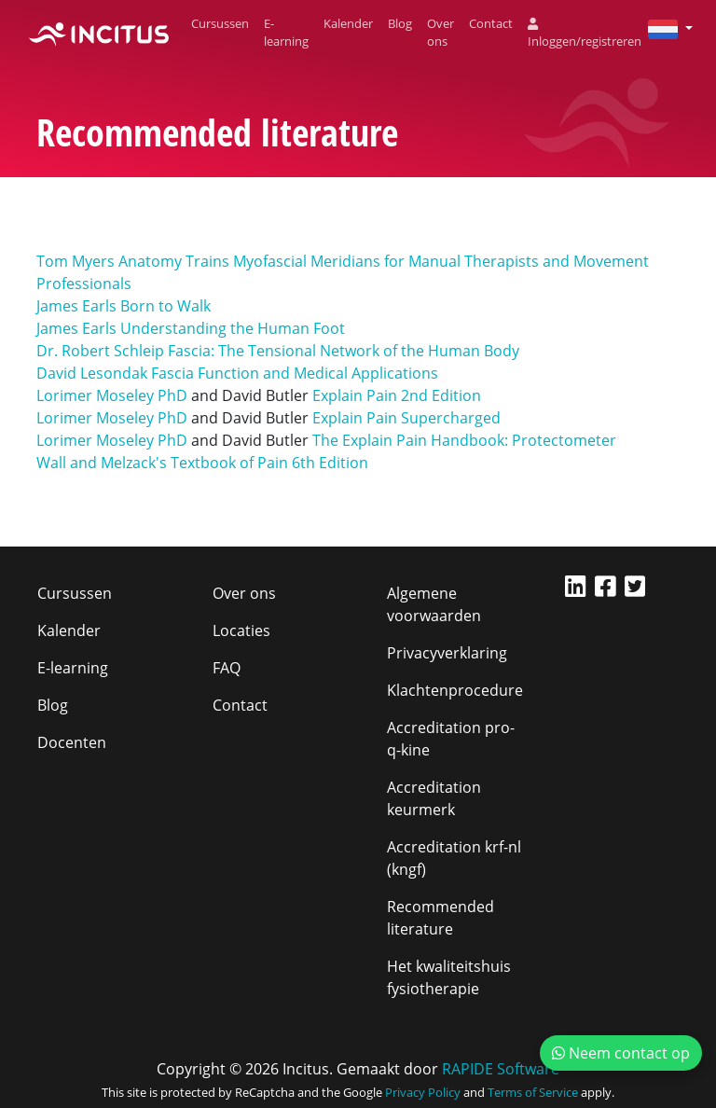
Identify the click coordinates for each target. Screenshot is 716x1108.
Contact (491, 23)
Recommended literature (440, 917)
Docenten (71, 742)
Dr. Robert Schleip (100, 350)
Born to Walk (165, 306)
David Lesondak (91, 373)
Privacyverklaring (447, 653)
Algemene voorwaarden (434, 604)
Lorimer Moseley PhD (111, 395)
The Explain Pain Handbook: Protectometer (464, 440)
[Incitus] (99, 32)
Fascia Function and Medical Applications (294, 373)
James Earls (76, 306)
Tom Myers (77, 261)
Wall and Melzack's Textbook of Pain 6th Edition (202, 462)
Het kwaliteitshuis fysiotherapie (449, 977)
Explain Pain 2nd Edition (396, 395)
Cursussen (220, 23)
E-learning (286, 32)
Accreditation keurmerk (434, 798)
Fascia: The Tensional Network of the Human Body (343, 350)
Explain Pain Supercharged (406, 418)
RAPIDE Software (500, 1069)
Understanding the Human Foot (232, 328)
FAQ (227, 668)
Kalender (348, 23)
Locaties (241, 630)
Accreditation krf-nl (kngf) (454, 858)
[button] (663, 28)
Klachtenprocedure (455, 690)
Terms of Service (533, 1092)
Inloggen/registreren (584, 34)
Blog (400, 23)
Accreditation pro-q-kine (451, 738)
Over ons (440, 32)
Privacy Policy (423, 1092)
